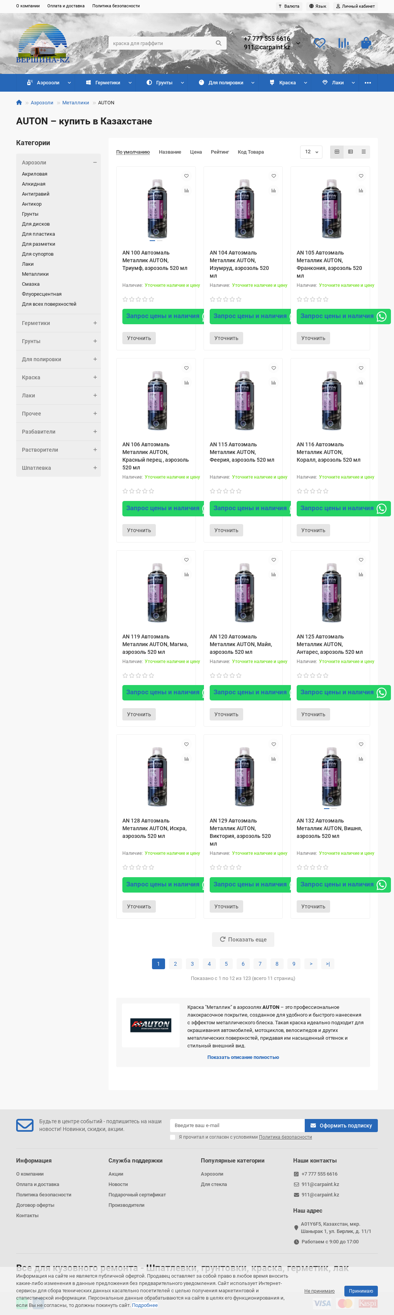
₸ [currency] (289, 6)
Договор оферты (35, 1205)
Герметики (91, 82)
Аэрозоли (39, 82)
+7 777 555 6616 (267, 38)
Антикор (32, 204)
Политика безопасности (116, 5)
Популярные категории (233, 1160)
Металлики (75, 103)
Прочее (333, 82)
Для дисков (36, 224)
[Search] (168, 43)
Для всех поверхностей (49, 304)
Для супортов (37, 254)
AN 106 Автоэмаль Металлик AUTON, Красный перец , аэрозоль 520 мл (155, 456)
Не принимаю (319, 1291)
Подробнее (145, 1305)
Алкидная (33, 184)
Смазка (31, 284)
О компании (28, 5)
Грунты (140, 82)
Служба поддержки (136, 1160)
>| (328, 964)
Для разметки (38, 244)
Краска (248, 82)
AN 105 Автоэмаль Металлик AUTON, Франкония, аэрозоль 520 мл (329, 264)
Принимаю (361, 1291)
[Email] (237, 1125)
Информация (34, 1160)
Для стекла (214, 1184)
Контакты (27, 1215)
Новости (118, 1184)
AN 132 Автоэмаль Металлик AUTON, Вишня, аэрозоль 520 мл (329, 828)
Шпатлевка (61, 468)
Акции (116, 1174)
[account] (355, 6)
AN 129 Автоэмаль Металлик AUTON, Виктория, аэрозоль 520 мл (240, 832)
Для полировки (194, 82)
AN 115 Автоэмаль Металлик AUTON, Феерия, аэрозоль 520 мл (242, 452)
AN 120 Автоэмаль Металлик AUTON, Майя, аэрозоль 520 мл (241, 644)
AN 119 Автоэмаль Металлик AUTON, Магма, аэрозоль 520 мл (155, 644)
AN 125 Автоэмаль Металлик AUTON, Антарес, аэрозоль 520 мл (330, 644)
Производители (126, 1205)
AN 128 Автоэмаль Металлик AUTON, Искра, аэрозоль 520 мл (154, 828)
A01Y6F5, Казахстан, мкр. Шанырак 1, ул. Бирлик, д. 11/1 (336, 1227)
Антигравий (36, 194)
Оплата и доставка (66, 5)
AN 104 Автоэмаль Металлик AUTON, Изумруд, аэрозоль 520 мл (239, 264)
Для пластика (38, 234)
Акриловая (34, 174)
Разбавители (61, 432)
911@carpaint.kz (267, 47)
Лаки (291, 82)
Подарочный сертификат (137, 1195)
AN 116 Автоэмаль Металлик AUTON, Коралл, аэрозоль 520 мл (329, 452)
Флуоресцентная (42, 294)
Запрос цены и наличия (169, 316)
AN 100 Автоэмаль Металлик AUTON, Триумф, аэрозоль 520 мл (154, 260)
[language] (317, 6)
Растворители (61, 450)
